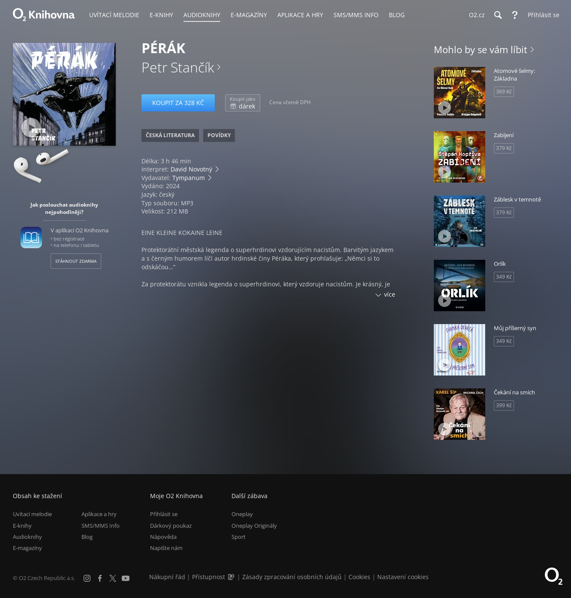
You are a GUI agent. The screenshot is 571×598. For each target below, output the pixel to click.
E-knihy (22, 525)
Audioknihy (27, 537)
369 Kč (504, 91)
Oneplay (242, 514)
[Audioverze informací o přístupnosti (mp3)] (232, 577)
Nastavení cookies (403, 577)
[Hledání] (497, 15)
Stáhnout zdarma (75, 261)
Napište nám (166, 548)
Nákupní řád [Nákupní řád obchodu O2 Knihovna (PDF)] (167, 577)
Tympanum (188, 178)
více (389, 294)
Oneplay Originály (254, 525)
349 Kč (504, 276)
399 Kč (504, 405)
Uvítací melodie (32, 514)
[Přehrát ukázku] (31, 127)
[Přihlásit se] (541, 15)
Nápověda (163, 537)
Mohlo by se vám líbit (480, 49)
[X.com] (112, 578)
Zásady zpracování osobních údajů (292, 577)
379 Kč (504, 148)
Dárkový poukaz (171, 525)
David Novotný (191, 169)
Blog (87, 537)
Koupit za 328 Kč (178, 103)
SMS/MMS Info (100, 525)
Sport (238, 537)
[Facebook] (99, 578)
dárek (242, 103)
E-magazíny (27, 548)
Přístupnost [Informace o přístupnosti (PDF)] (208, 577)
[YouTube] (125, 578)
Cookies (359, 577)
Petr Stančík (177, 67)
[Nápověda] (514, 15)
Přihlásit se (163, 514)
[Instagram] (87, 578)
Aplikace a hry (99, 514)
